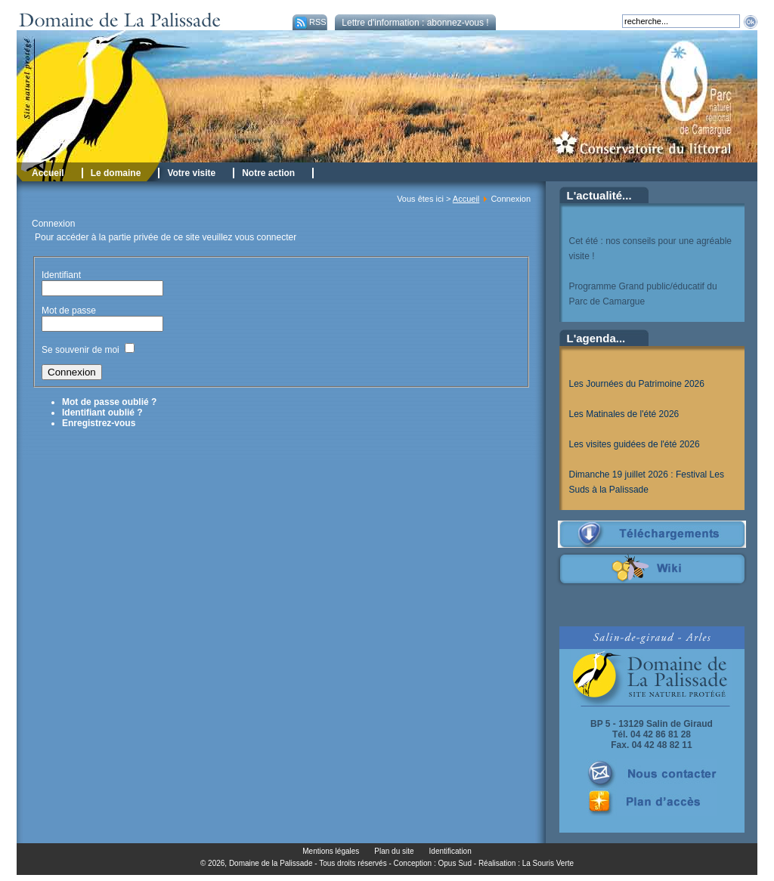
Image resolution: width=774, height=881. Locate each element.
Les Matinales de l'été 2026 (624, 414)
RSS (310, 21)
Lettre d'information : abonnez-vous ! (415, 22)
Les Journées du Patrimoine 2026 (636, 384)
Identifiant (61, 275)
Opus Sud (455, 863)
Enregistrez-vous (98, 423)
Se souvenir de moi (80, 350)
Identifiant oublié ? (102, 412)
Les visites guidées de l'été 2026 (634, 444)
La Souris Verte (548, 863)
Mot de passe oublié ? (109, 402)
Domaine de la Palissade (271, 863)
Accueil (466, 198)
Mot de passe (70, 310)
